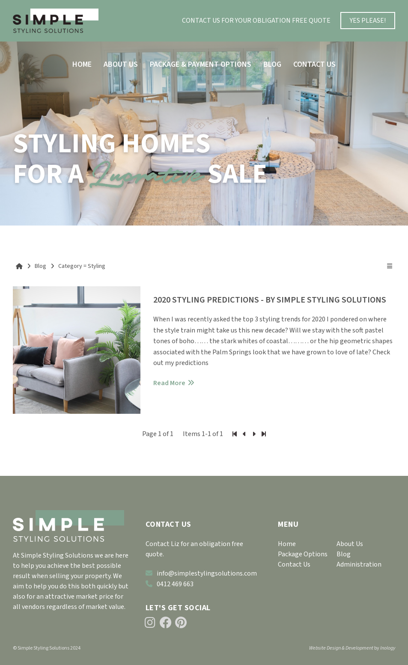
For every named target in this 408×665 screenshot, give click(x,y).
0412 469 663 (170, 584)
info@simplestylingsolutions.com (201, 573)
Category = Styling (81, 266)
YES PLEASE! (368, 20)
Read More (169, 383)
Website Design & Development (341, 648)
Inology (387, 648)
